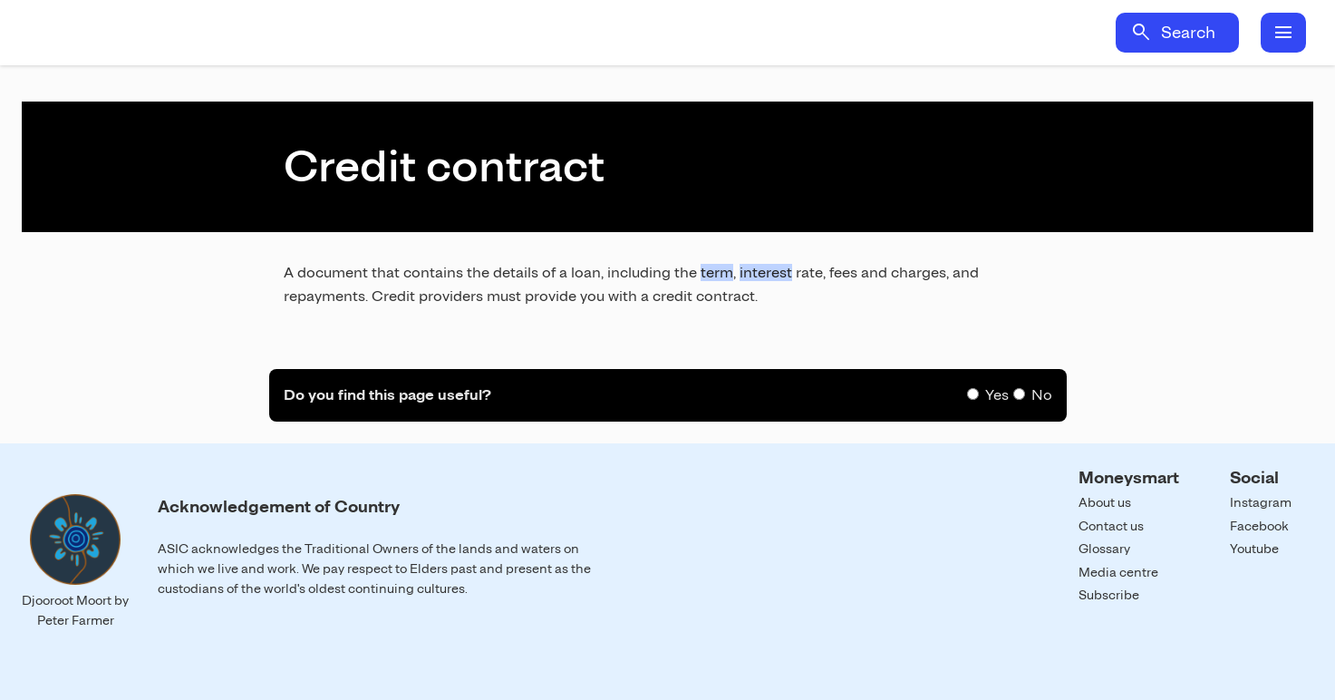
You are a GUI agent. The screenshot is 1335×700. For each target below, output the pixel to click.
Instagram (1260, 502)
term (717, 272)
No (1041, 394)
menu (1283, 32)
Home (188, 32)
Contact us (1111, 526)
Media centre (1118, 572)
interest (766, 272)
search (1141, 32)
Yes (997, 394)
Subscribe (1109, 595)
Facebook (1259, 526)
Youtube (1254, 548)
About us (1105, 502)
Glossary (1104, 548)
